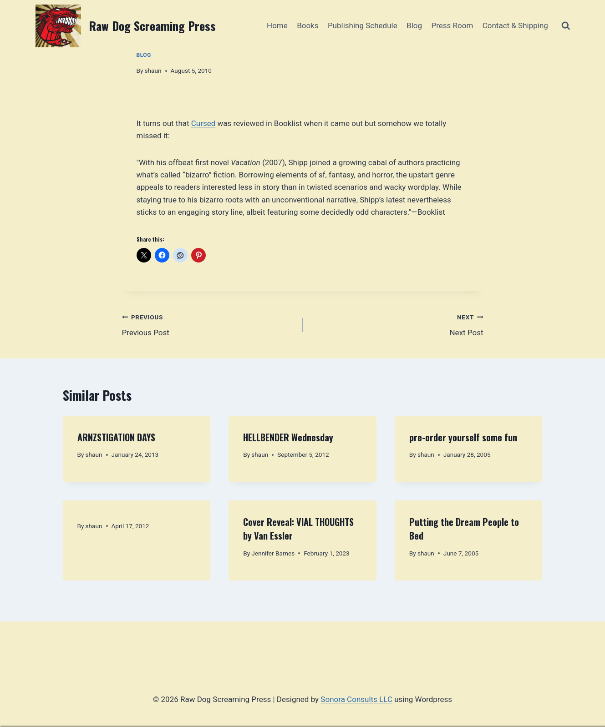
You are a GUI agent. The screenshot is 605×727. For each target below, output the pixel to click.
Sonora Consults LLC (356, 699)
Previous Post (208, 324)
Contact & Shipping (515, 25)
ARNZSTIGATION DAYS (116, 437)
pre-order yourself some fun (463, 437)
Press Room (452, 25)
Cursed (203, 123)
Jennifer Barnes (273, 553)
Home (277, 25)
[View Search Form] (565, 25)
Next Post (396, 324)
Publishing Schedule (362, 25)
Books (307, 25)
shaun (153, 70)
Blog (414, 25)
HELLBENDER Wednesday (288, 437)
